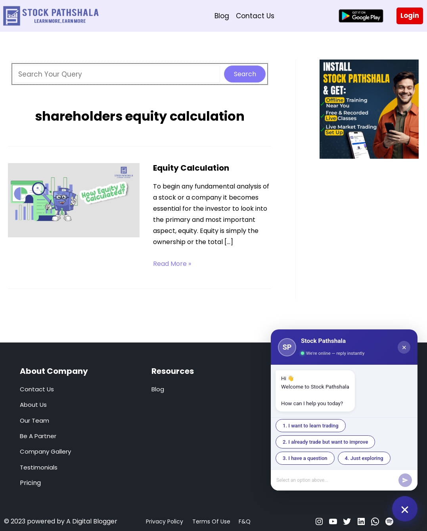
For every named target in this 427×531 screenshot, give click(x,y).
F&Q (245, 521)
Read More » (172, 263)
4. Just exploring (364, 458)
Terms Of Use (211, 521)
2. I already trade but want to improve (325, 442)
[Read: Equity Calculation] (74, 199)
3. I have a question (305, 458)
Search (245, 74)
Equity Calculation (191, 167)
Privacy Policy (164, 521)
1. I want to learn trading (311, 426)
